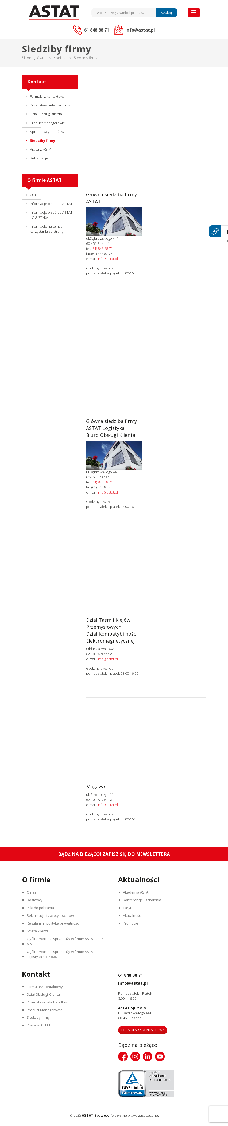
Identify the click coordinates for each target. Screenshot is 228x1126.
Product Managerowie (47, 122)
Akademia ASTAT (137, 892)
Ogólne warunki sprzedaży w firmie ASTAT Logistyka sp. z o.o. (62, 954)
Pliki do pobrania (41, 907)
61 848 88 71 (134, 974)
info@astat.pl (107, 258)
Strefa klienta (38, 931)
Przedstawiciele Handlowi (50, 105)
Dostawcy (35, 900)
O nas (34, 194)
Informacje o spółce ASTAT (51, 203)
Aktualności (133, 915)
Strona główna (34, 57)
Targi (128, 907)
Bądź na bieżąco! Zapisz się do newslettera (114, 854)
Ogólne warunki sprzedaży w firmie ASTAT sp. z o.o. (66, 941)
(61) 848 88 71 (102, 248)
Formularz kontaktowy (47, 96)
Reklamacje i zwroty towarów (51, 915)
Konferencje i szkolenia (143, 900)
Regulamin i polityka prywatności (54, 923)
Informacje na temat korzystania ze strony (46, 229)
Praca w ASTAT (41, 149)
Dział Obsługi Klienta (46, 114)
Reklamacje (39, 158)
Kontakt (60, 57)
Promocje (131, 923)
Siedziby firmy (42, 140)
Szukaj (166, 12)
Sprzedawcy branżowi (47, 131)
